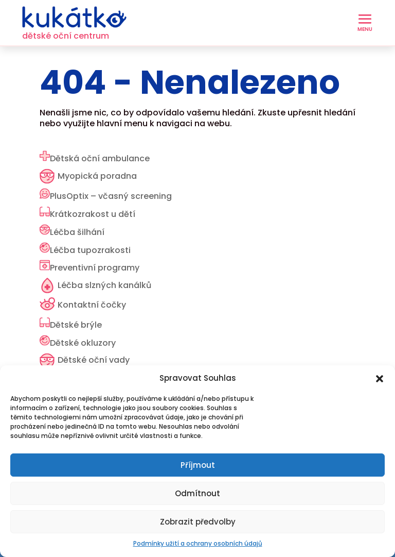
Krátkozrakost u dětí (92, 214)
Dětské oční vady (94, 360)
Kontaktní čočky (92, 305)
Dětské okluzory (83, 343)
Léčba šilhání (77, 232)
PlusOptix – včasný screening (111, 196)
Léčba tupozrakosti (90, 250)
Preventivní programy (94, 268)
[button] (379, 379)
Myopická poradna (97, 176)
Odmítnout (197, 493)
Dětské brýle (76, 325)
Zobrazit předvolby (198, 521)
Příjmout (198, 465)
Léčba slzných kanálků (104, 285)
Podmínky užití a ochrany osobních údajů (197, 543)
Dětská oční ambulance (100, 158)
